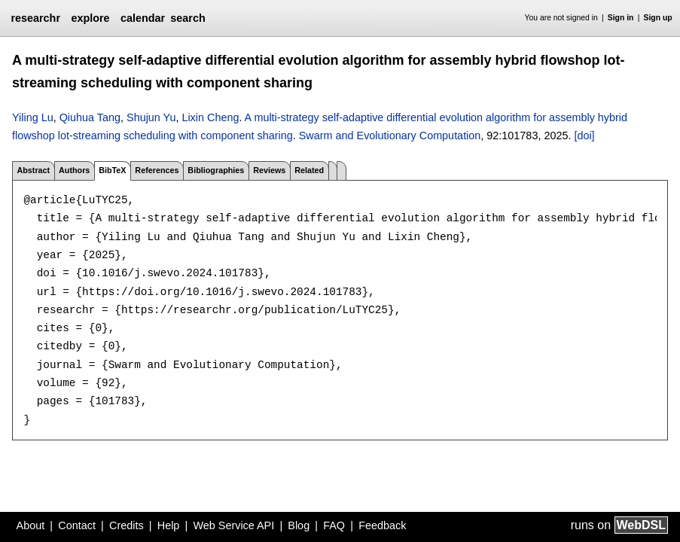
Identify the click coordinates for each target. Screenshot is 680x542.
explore (90, 18)
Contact (77, 525)
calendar (142, 18)
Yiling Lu (32, 117)
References (156, 170)
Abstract (33, 170)
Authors (74, 170)
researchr (35, 18)
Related (309, 170)
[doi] (584, 135)
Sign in (621, 18)
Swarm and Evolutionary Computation (390, 135)
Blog (299, 525)
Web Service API (233, 525)
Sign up (658, 18)
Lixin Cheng (210, 117)
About (31, 525)
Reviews (269, 170)
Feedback (382, 525)
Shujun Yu (151, 117)
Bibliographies (216, 170)
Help (168, 525)
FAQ (334, 525)
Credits (126, 525)
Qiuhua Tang (89, 117)
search (187, 18)
